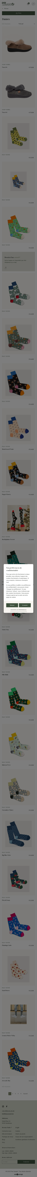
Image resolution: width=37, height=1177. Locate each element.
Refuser (12, 605)
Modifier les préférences (18, 610)
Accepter (25, 605)
